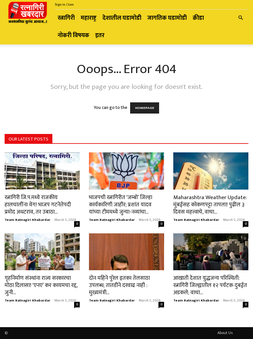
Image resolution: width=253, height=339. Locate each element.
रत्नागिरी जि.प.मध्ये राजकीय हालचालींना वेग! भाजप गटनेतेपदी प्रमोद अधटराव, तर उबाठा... (38, 205)
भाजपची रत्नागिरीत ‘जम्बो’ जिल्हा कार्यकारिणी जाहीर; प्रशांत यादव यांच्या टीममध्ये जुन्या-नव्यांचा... (120, 205)
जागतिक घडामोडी (167, 18)
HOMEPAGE (144, 108)
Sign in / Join (64, 5)
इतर (99, 35)
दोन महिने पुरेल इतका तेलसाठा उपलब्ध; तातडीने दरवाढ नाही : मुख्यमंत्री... (119, 285)
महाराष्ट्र (89, 18)
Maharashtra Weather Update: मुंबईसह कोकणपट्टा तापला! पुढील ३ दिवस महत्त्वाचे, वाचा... (210, 205)
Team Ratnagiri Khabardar (27, 220)
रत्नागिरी (66, 18)
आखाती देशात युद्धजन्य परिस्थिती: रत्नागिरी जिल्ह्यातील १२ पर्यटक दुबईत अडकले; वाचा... (210, 285)
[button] (240, 18)
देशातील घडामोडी (121, 18)
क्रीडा (198, 18)
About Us (225, 333)
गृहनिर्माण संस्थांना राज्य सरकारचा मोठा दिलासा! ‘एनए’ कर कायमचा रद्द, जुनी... (41, 285)
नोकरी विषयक (73, 35)
